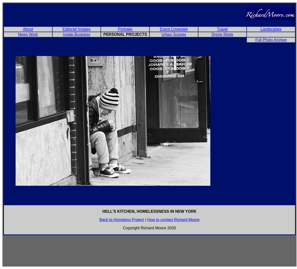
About (28, 29)
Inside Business (76, 34)
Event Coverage (174, 29)
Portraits (125, 29)
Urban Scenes (173, 34)
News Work (28, 34)
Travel (222, 29)
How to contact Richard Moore (173, 220)
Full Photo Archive (271, 40)
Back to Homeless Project (121, 220)
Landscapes (270, 29)
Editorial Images (77, 29)
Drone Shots (222, 34)
